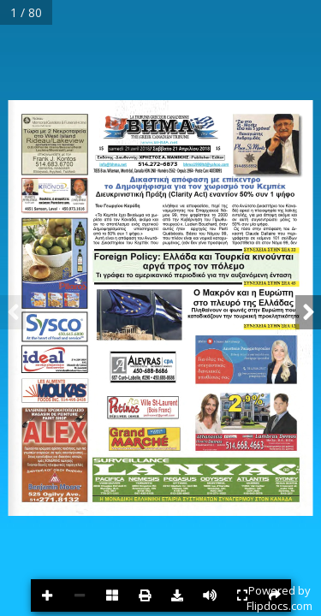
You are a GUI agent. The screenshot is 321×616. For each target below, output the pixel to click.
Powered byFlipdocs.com (279, 598)
